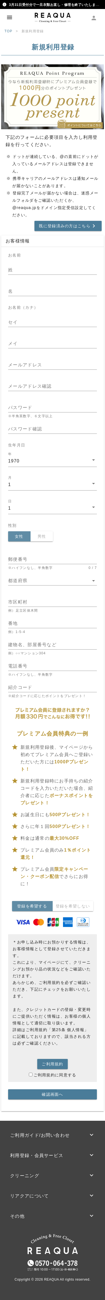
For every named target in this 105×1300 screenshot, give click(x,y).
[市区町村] (52, 602)
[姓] (52, 270)
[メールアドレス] (52, 364)
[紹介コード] (52, 687)
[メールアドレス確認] (52, 386)
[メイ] (52, 343)
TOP (8, 31)
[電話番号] (52, 666)
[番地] (52, 623)
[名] (52, 291)
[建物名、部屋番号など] (52, 644)
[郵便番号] (52, 559)
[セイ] (52, 322)
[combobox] (52, 462)
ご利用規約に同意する (52, 1075)
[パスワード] (52, 407)
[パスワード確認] (52, 429)
